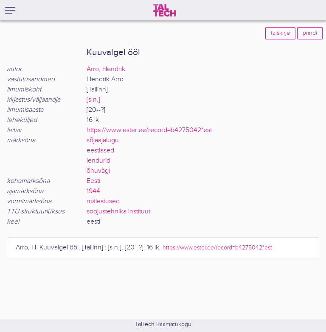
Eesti (93, 181)
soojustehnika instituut (118, 212)
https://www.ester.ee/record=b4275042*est (149, 130)
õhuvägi (98, 171)
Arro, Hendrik (106, 69)
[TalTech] (165, 10)
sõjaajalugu (103, 140)
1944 (93, 191)
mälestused (103, 201)
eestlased (100, 151)
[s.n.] (93, 100)
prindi (310, 33)
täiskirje (280, 33)
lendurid (98, 161)
